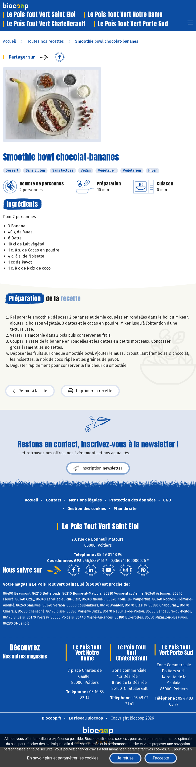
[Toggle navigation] (190, 24)
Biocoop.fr (51, 718)
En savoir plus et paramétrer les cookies (63, 758)
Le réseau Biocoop (86, 718)
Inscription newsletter (98, 468)
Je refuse (125, 758)
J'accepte (160, 758)
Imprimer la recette (90, 390)
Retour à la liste (30, 390)
